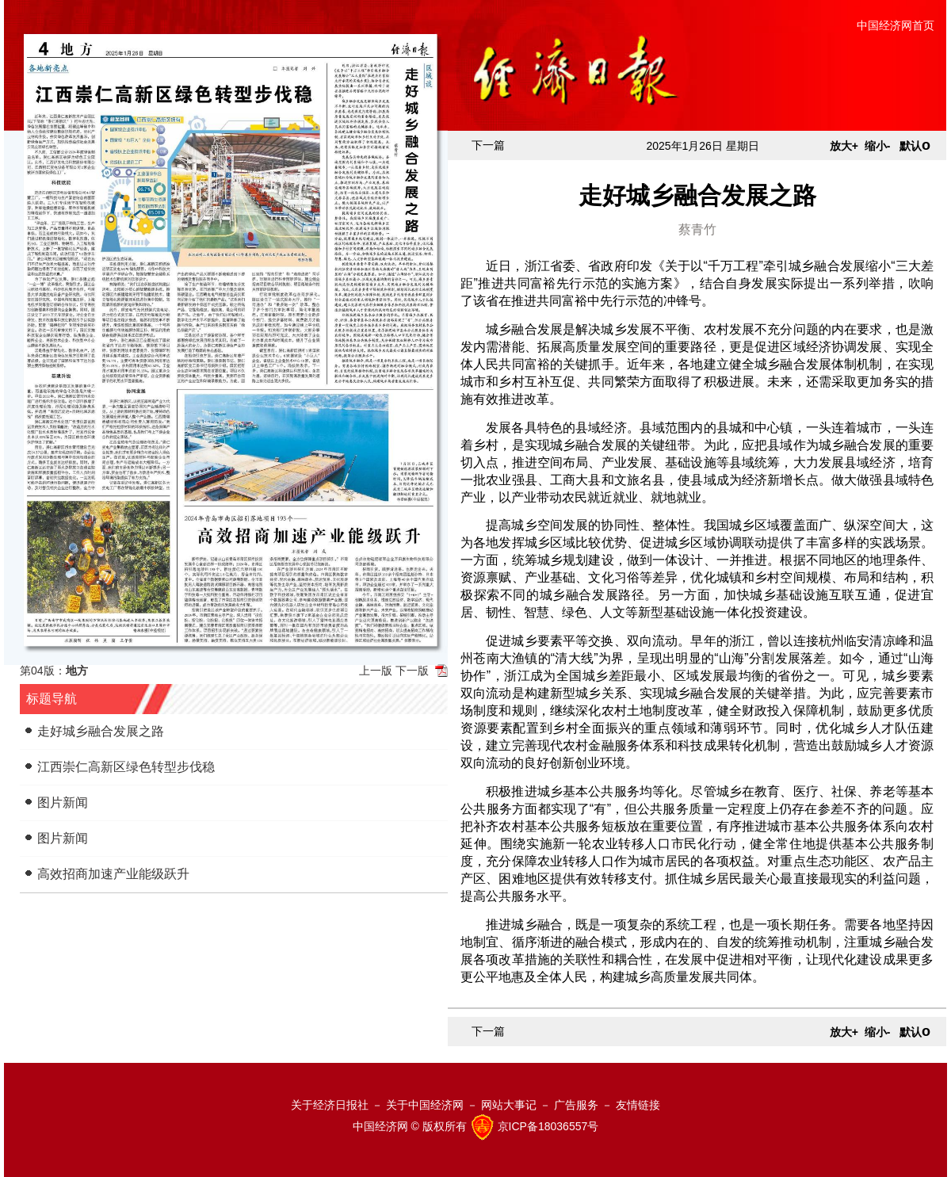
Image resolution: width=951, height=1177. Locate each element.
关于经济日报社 (330, 1105)
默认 (914, 145)
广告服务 (576, 1105)
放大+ (844, 145)
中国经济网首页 (895, 25)
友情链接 (638, 1105)
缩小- (878, 145)
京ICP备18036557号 (548, 1126)
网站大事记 (509, 1105)
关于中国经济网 (425, 1105)
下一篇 (488, 145)
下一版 (412, 670)
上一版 (375, 670)
